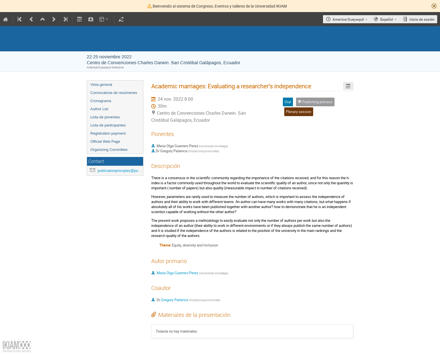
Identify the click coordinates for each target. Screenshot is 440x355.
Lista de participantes (108, 125)
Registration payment (108, 133)
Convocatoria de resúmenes (113, 93)
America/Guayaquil (348, 19)
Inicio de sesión (421, 19)
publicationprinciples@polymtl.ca (124, 170)
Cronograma (100, 101)
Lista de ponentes (105, 117)
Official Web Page (105, 141)
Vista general (101, 84)
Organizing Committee (109, 149)
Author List (99, 109)
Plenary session (298, 111)
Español (386, 19)
